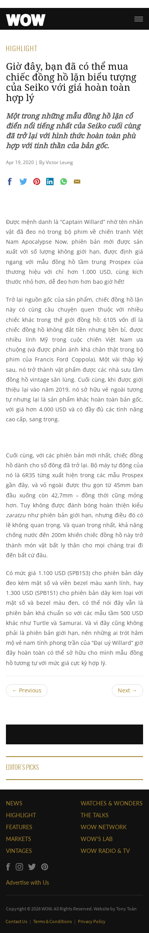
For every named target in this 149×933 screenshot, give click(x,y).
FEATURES (19, 827)
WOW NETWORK (103, 827)
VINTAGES (19, 850)
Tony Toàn (126, 909)
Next (127, 690)
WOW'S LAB (97, 838)
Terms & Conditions (53, 921)
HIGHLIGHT (21, 815)
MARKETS (18, 838)
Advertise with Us (27, 882)
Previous (26, 690)
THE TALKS (95, 815)
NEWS (14, 803)
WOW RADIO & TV (105, 850)
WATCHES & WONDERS (112, 803)
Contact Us (17, 921)
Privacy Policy (91, 921)
